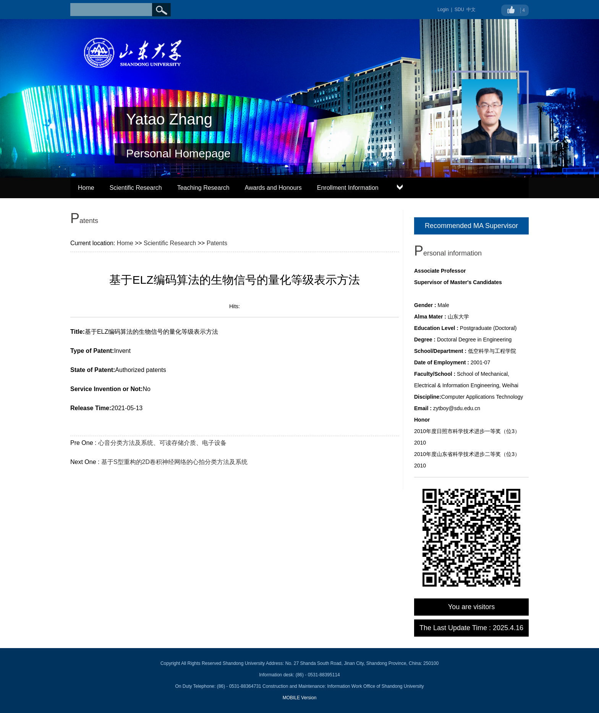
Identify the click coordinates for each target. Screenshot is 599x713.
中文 (471, 9)
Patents (217, 243)
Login (442, 9)
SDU (459, 9)
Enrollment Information (348, 187)
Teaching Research (203, 187)
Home (86, 187)
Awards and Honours (273, 187)
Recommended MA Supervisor (471, 226)
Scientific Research (136, 187)
